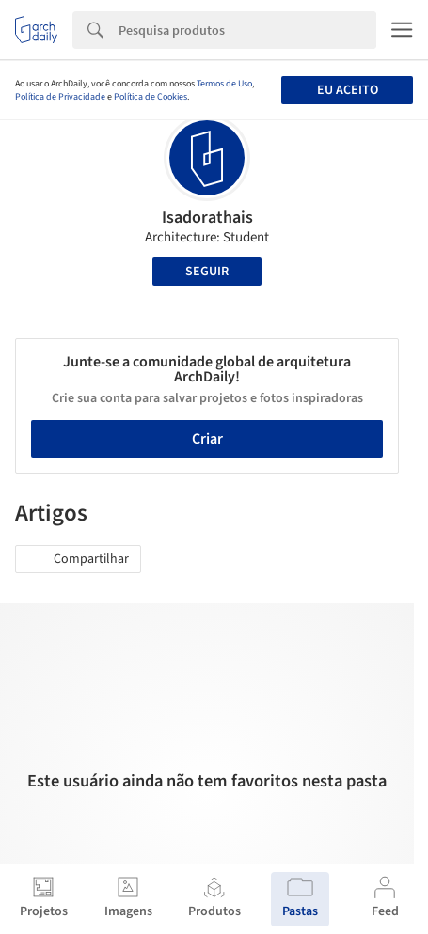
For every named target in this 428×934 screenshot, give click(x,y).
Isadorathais (207, 217)
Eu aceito (347, 90)
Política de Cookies (150, 96)
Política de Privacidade (60, 96)
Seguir (207, 271)
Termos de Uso (224, 83)
